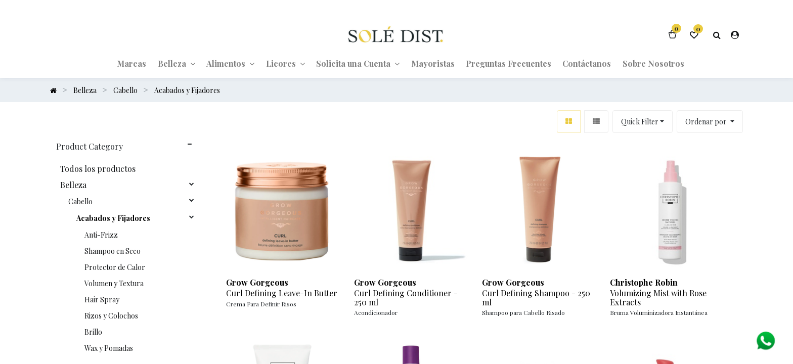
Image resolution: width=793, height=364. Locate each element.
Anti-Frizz (101, 234)
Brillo (93, 331)
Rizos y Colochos (111, 315)
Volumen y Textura (114, 283)
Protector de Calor (114, 266)
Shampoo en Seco (112, 250)
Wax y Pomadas (108, 347)
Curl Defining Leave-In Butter (281, 292)
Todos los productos (98, 168)
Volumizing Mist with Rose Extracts (658, 297)
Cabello (80, 201)
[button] (710, 121)
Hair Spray (101, 299)
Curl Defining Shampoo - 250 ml (536, 297)
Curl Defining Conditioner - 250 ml (406, 297)
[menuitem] (131, 62)
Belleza (73, 184)
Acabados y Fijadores (113, 217)
